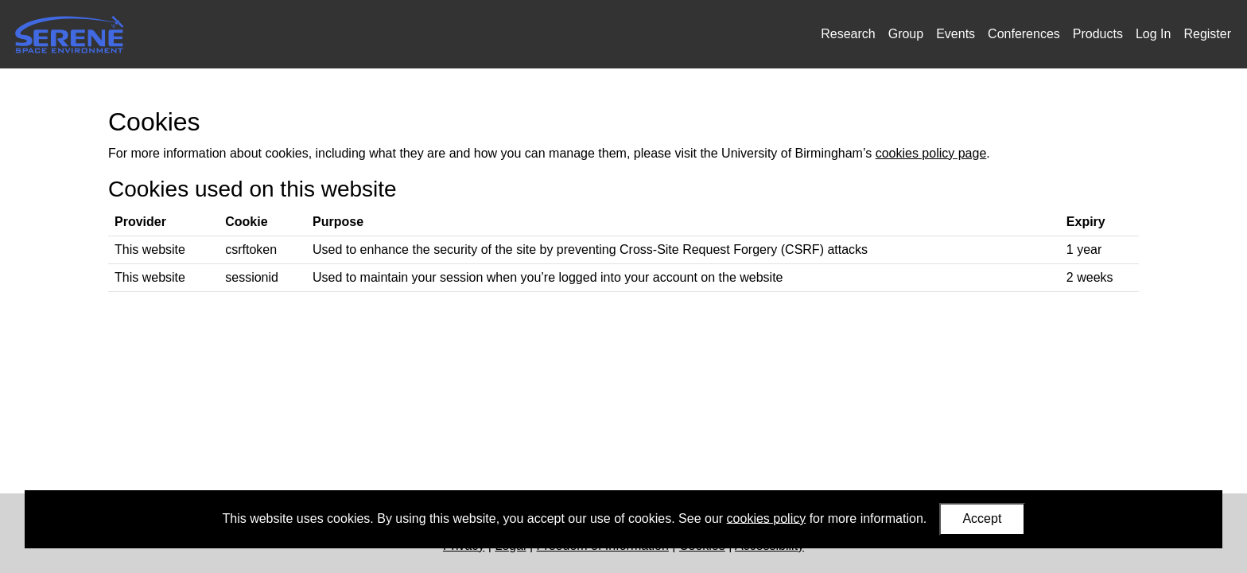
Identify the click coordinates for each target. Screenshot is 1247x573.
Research (848, 34)
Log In (1153, 34)
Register (1207, 34)
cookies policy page (931, 153)
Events (955, 34)
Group (905, 34)
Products (1098, 34)
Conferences (1024, 34)
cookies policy (766, 517)
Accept (981, 518)
